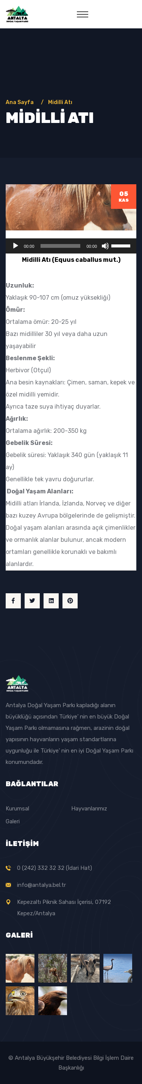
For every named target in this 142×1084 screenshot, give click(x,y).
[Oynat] (15, 246)
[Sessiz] (105, 246)
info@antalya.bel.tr (41, 885)
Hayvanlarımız (89, 808)
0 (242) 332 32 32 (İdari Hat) (54, 868)
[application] (71, 246)
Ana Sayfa (21, 102)
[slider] (61, 246)
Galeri (13, 821)
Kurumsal (17, 808)
